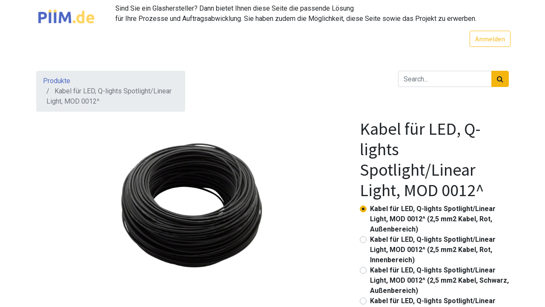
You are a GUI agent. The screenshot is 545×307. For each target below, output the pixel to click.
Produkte (56, 81)
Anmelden (488, 39)
